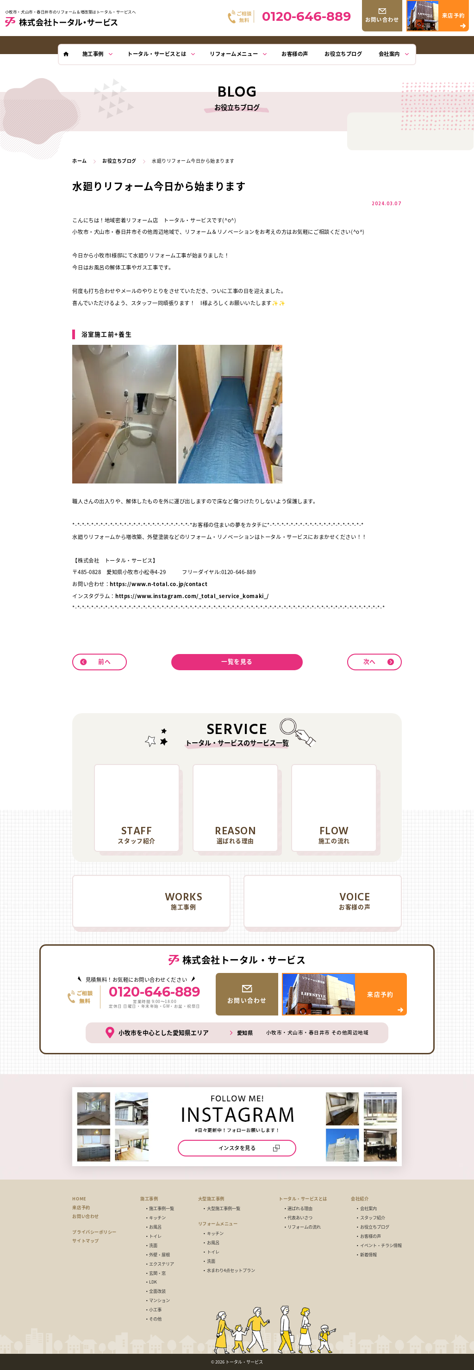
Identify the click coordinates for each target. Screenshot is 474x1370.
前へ (104, 661)
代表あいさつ (299, 1218)
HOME (79, 1198)
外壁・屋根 (159, 1255)
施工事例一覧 (161, 1208)
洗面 (153, 1245)
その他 (155, 1319)
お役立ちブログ (374, 1227)
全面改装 (157, 1291)
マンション (159, 1300)
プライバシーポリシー (94, 1232)
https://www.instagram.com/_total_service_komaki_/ (192, 595)
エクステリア (161, 1264)
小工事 (155, 1310)
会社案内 (368, 1208)
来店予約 (81, 1207)
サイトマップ (85, 1240)
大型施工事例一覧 (223, 1208)
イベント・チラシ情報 (381, 1245)
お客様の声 (370, 1236)
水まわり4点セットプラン (231, 1270)
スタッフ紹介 (372, 1218)
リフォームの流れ (304, 1227)
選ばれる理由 (299, 1208)
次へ (369, 661)
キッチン (157, 1218)
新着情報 (368, 1255)
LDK (153, 1282)
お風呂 (155, 1227)
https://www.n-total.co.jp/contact (158, 583)
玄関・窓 (157, 1273)
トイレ (155, 1236)
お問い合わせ (85, 1216)
